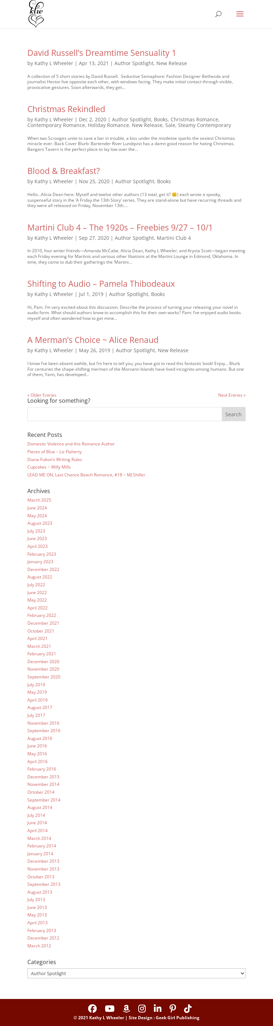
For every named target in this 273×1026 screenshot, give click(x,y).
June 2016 (37, 746)
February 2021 (41, 654)
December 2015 (43, 777)
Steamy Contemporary (204, 125)
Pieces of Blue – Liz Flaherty (54, 452)
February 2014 (41, 846)
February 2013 (41, 930)
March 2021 (39, 646)
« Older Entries (42, 395)
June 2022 (37, 592)
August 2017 (39, 707)
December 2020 (43, 662)
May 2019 (37, 692)
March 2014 (39, 838)
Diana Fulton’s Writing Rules (54, 459)
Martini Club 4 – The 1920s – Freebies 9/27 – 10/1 (120, 227)
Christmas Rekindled (66, 109)
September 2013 (43, 884)
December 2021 (43, 623)
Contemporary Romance (56, 125)
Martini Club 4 (174, 237)
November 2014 (43, 784)
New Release (171, 63)
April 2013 (37, 923)
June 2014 (37, 823)
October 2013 (40, 877)
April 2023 (37, 546)
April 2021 (37, 638)
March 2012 (39, 946)
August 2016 (39, 738)
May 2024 (37, 516)
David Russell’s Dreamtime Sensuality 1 (101, 52)
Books (161, 119)
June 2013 (37, 907)
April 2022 (37, 608)
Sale (170, 125)
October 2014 (40, 792)
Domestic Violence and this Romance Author (71, 444)
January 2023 (40, 562)
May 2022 (37, 600)
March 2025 (39, 500)
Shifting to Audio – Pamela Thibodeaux (101, 283)
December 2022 (43, 569)
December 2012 (43, 938)
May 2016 (37, 754)
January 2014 (40, 854)
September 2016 (43, 731)
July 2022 (36, 585)
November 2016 (43, 723)
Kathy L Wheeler (53, 63)
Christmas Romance (194, 119)
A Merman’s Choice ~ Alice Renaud (93, 339)
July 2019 (36, 685)
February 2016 (41, 769)
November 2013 (43, 869)
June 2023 (37, 538)
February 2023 (41, 554)
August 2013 (39, 892)
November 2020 (43, 669)
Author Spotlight (134, 63)
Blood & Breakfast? (63, 170)
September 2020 (43, 677)
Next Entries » (232, 395)
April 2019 (37, 700)
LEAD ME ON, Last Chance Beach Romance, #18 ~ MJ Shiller (86, 475)
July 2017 (36, 715)
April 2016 (37, 761)
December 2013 (43, 861)
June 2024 (37, 508)
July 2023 (36, 531)
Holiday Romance (108, 125)
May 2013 (37, 915)
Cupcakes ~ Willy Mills (49, 467)
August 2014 (39, 807)
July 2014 (36, 815)
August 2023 (39, 523)
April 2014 (37, 830)
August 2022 (39, 577)
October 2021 (40, 631)
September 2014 (43, 800)
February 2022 (41, 615)
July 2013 (36, 900)
